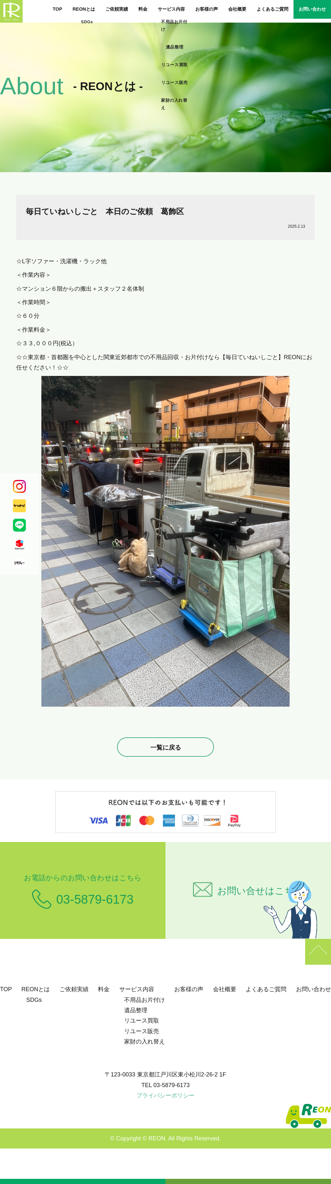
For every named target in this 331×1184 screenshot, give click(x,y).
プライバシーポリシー (165, 1095)
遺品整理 (135, 1010)
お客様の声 (206, 9)
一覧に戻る (165, 747)
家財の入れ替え (144, 1041)
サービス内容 (171, 9)
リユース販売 (141, 1031)
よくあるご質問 (272, 9)
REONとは (83, 9)
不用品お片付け (144, 1000)
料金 (142, 9)
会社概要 (237, 9)
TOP (57, 9)
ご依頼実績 (116, 9)
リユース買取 (141, 1020)
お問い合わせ (312, 9)
